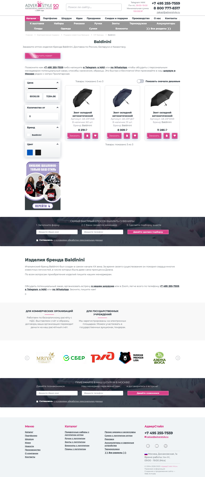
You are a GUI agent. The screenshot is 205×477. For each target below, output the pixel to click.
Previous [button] (27, 358)
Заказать (74, 135)
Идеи (79, 18)
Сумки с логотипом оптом (118, 435)
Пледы (38, 28)
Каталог (32, 18)
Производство (140, 18)
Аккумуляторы (166, 23)
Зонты (116, 23)
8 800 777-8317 (167, 8)
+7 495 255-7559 (166, 3)
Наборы (59, 23)
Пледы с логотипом (75, 449)
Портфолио (50, 18)
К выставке (37, 23)
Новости (29, 446)
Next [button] (178, 358)
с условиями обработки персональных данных (78, 240)
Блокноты (121, 28)
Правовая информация (154, 469)
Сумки (93, 28)
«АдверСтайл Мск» (169, 466)
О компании (31, 453)
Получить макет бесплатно (42, 56)
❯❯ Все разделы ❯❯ (158, 28)
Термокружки (138, 23)
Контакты (171, 18)
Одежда (66, 28)
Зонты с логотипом (75, 442)
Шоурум (66, 18)
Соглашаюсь (69, 240)
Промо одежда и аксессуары (120, 432)
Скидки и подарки (116, 18)
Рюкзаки (79, 23)
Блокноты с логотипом (77, 445)
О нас (157, 18)
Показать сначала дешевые (162, 81)
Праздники (94, 18)
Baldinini (87, 125)
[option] (45, 358)
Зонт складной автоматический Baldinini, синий (122, 116)
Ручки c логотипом (75, 438)
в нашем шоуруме (102, 286)
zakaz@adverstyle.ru (168, 12)
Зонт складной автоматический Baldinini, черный (82, 116)
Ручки (98, 23)
